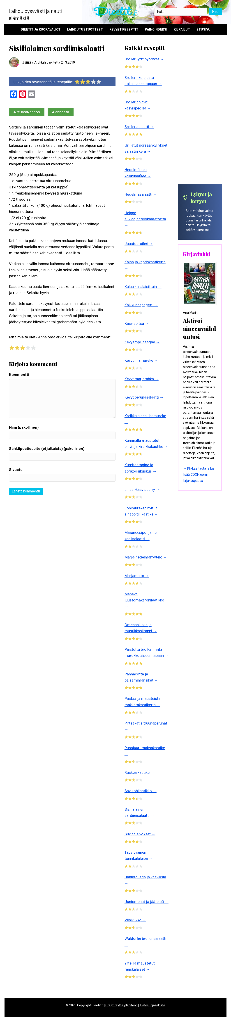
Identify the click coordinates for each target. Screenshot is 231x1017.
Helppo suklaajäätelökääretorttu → (145, 219)
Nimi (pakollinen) (24, 427)
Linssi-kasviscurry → (142, 489)
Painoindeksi (156, 29)
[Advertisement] (200, 114)
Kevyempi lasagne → (142, 342)
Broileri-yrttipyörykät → (144, 59)
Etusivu (203, 29)
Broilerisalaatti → (139, 126)
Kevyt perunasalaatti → (144, 397)
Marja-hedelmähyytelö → (146, 557)
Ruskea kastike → (139, 772)
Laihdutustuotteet (85, 29)
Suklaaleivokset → (140, 834)
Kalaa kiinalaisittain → (143, 286)
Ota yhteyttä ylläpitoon (121, 1005)
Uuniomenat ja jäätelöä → (147, 901)
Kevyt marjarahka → (142, 379)
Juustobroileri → (139, 243)
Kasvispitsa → (137, 323)
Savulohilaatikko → (141, 791)
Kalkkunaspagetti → (141, 305)
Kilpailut (182, 29)
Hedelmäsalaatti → (141, 194)
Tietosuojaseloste (152, 1005)
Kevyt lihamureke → (141, 360)
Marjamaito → (137, 575)
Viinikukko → (135, 920)
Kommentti (19, 374)
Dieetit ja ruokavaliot (40, 29)
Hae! (215, 12)
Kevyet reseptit (123, 29)
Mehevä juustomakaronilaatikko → (144, 600)
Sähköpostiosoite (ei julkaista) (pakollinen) (46, 448)
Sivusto (16, 469)
